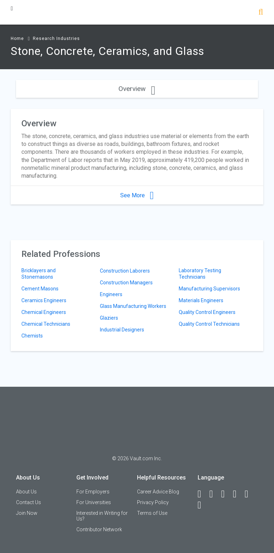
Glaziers (109, 318)
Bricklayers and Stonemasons (38, 274)
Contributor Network (99, 529)
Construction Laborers (125, 271)
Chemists (32, 336)
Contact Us (28, 502)
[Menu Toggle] (12, 8)
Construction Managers (126, 282)
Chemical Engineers (43, 312)
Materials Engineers (201, 300)
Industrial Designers (122, 330)
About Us (26, 491)
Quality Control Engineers (207, 312)
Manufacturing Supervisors (209, 288)
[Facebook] (203, 494)
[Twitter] (226, 494)
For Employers (93, 491)
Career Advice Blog (158, 491)
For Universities (93, 502)
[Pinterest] (250, 494)
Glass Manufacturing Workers (133, 306)
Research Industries (56, 38)
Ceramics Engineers (43, 300)
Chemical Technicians (45, 324)
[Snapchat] (203, 505)
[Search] (260, 12)
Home (17, 38)
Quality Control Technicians (209, 324)
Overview (136, 89)
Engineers (111, 294)
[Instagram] (238, 494)
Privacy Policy (153, 502)
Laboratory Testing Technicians (200, 274)
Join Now (26, 513)
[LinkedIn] (214, 494)
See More (137, 195)
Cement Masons (40, 288)
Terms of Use (152, 513)
